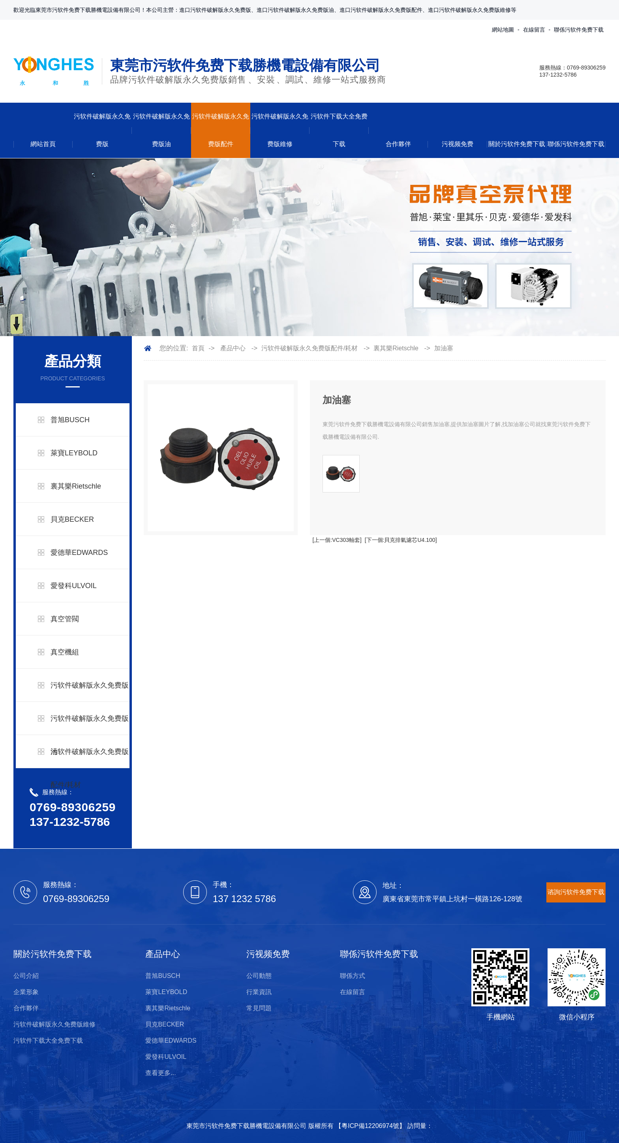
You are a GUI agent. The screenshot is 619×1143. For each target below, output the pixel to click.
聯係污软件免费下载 (579, 29)
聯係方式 (352, 975)
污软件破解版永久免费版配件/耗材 (90, 768)
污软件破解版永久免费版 (102, 130)
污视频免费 (457, 144)
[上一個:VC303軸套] (336, 540)
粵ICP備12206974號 (370, 1125)
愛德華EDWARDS (79, 552)
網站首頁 (43, 144)
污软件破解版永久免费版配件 (220, 130)
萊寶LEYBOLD (74, 453)
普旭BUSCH (70, 420)
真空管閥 (65, 619)
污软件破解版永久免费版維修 (279, 130)
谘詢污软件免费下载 (576, 892)
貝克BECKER (72, 519)
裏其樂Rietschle (76, 486)
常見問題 (259, 1008)
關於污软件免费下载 (516, 144)
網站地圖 (503, 29)
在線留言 (534, 29)
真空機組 (65, 652)
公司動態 (259, 975)
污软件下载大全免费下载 (339, 130)
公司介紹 (26, 975)
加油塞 (443, 348)
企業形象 (26, 992)
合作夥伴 (398, 144)
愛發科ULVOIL (74, 586)
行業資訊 (259, 992)
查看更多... (160, 1073)
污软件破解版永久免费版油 (161, 130)
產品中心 (233, 348)
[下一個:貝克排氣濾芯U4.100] (401, 540)
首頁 (198, 348)
